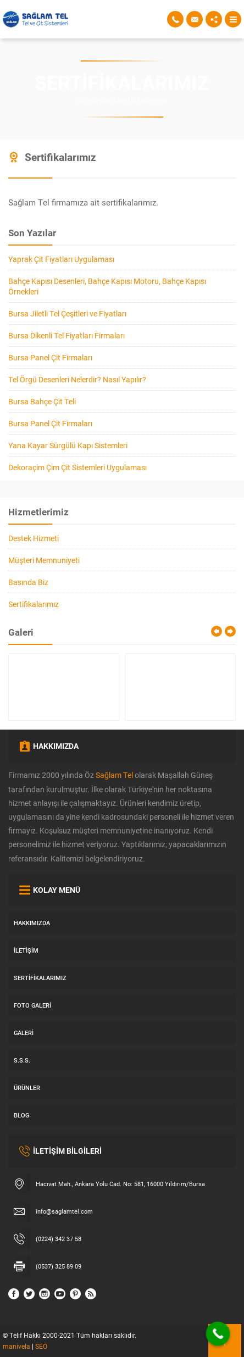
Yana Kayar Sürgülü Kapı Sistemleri (67, 445)
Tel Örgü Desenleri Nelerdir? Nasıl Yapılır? (77, 379)
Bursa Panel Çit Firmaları (50, 357)
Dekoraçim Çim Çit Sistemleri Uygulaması (77, 467)
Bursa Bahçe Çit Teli (42, 401)
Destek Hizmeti (33, 538)
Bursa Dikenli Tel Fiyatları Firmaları (66, 335)
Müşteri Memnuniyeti (44, 560)
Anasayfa (93, 100)
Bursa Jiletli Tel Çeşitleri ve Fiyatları (67, 313)
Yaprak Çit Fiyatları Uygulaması (61, 259)
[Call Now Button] (218, 1334)
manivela (16, 1346)
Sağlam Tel (114, 775)
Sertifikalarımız (33, 604)
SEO (41, 1346)
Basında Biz (28, 582)
